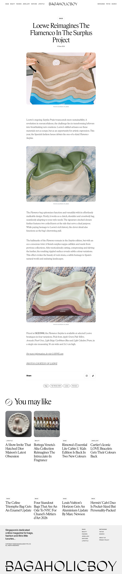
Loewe (66, 385)
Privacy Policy (104, 540)
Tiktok (108, 4)
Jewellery (26, 4)
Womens (74, 385)
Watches (34, 4)
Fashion (18, 4)
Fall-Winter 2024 (56, 385)
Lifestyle (41, 4)
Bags (7, 4)
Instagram (101, 4)
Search (101, 534)
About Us (102, 537)
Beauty (12, 4)
